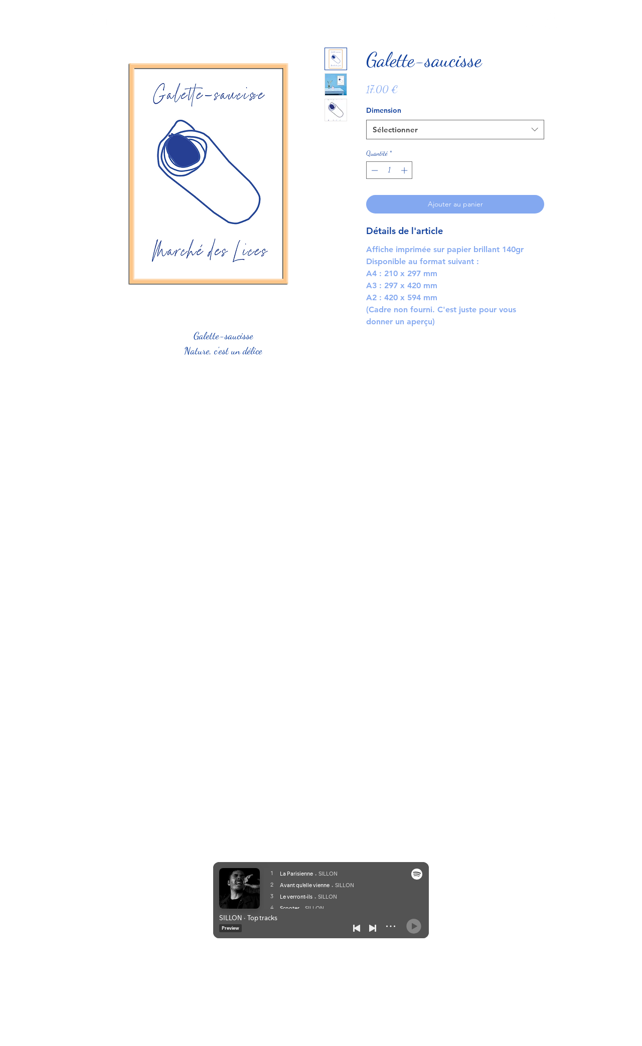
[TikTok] (551, 21)
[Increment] (405, 170)
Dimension (383, 110)
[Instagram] (527, 21)
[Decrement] (374, 170)
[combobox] (455, 129)
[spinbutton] (389, 170)
